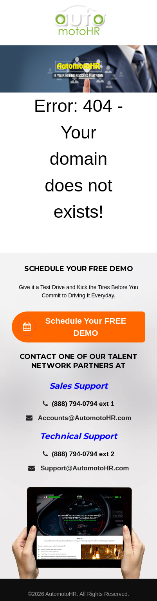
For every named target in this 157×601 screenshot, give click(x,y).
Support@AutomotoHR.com (78, 468)
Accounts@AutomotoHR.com (79, 418)
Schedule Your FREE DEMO (72, 327)
